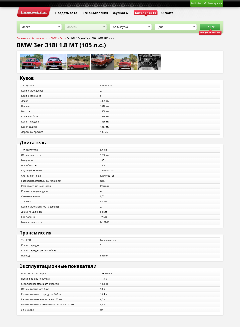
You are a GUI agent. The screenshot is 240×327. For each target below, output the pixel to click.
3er (62, 38)
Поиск (210, 27)
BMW (53, 38)
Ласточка (22, 38)
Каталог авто (39, 38)
